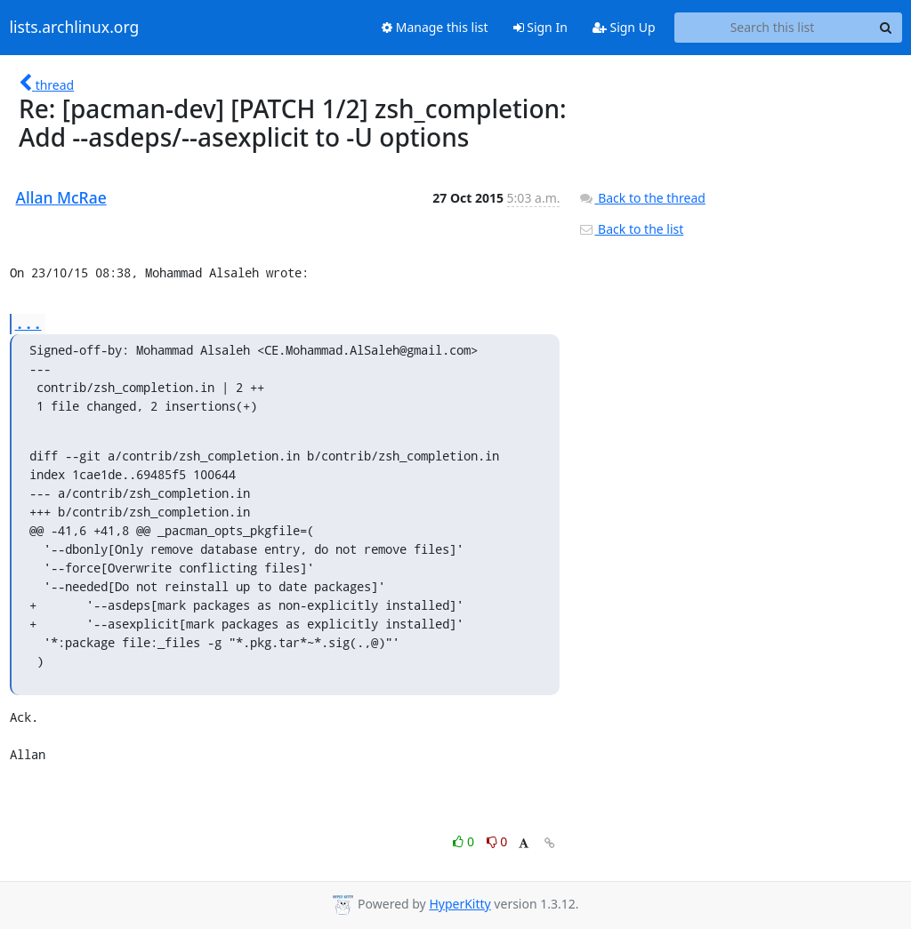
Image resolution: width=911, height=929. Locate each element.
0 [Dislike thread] (497, 841)
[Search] (886, 27)
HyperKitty (459, 903)
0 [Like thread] (465, 841)
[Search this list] (772, 27)
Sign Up (624, 27)
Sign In (540, 27)
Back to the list (630, 228)
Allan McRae (61, 197)
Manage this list (435, 27)
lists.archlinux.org (75, 27)
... (28, 323)
